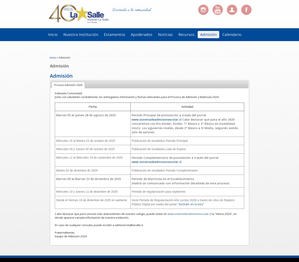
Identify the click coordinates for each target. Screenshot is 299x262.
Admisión (208, 34)
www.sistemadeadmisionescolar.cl (156, 119)
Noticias (165, 34)
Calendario (231, 34)
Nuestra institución (80, 34)
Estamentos (114, 34)
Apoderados (141, 34)
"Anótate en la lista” (191, 204)
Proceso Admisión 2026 (68, 85)
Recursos (186, 34)
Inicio (53, 34)
